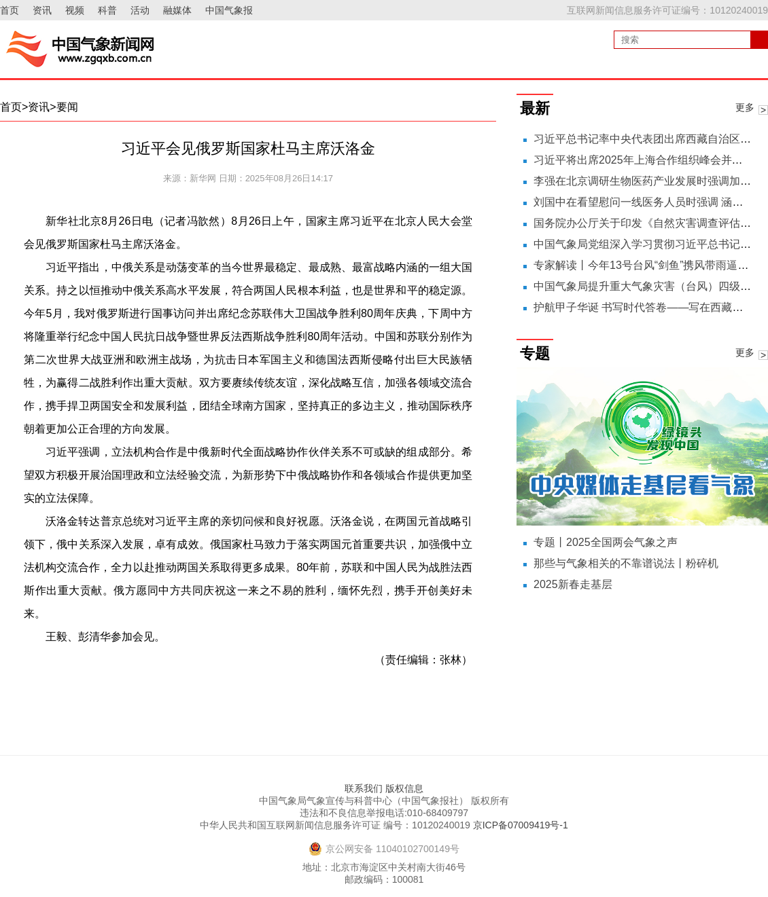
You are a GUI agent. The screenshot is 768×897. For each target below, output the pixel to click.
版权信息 (404, 788)
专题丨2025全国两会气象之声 (606, 542)
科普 (107, 10)
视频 (74, 10)
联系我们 (364, 788)
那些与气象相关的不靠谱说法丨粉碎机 (626, 563)
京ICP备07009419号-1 (520, 825)
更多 (744, 107)
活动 (140, 10)
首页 (9, 10)
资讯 (42, 10)
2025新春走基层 (573, 584)
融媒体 (177, 10)
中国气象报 (229, 10)
